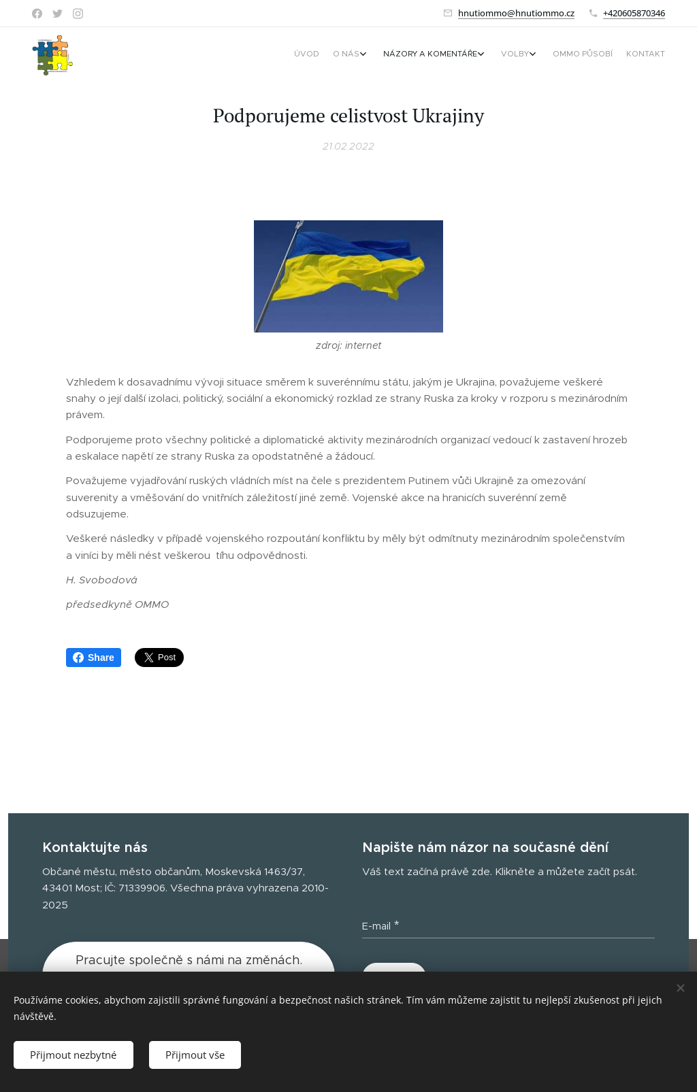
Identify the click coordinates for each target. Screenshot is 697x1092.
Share (93, 657)
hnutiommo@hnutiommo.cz (516, 13)
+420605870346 (634, 13)
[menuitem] (568, 55)
